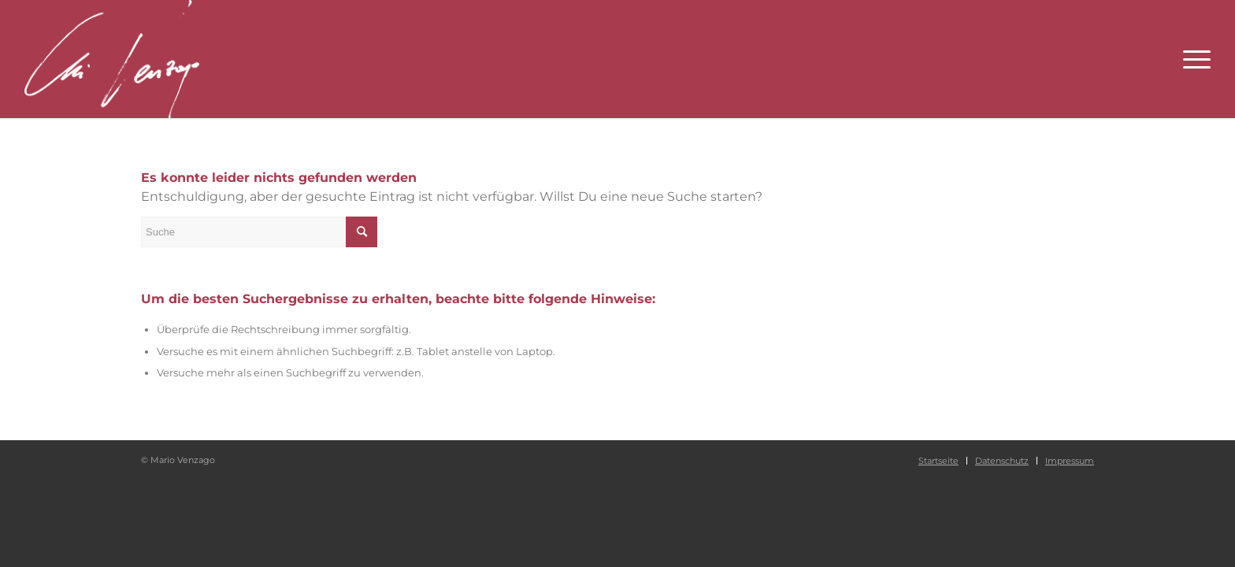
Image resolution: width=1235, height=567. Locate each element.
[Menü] (1192, 59)
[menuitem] (938, 461)
